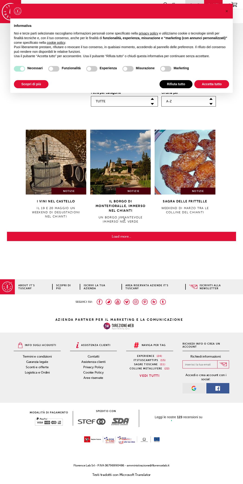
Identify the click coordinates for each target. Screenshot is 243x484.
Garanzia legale (37, 362)
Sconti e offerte (37, 367)
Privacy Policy (93, 367)
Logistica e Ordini (37, 372)
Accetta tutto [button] (212, 84)
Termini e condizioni (37, 356)
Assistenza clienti (93, 362)
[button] (226, 11)
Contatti (93, 356)
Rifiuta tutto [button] (176, 84)
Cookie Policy (93, 372)
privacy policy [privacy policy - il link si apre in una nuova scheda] (148, 33)
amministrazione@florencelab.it (148, 465)
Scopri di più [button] (31, 84)
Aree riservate (93, 378)
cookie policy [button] (56, 42)
